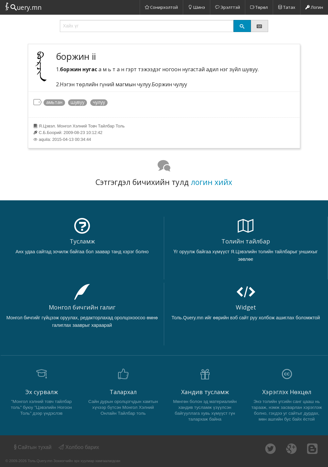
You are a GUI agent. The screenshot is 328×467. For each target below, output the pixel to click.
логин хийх (211, 182)
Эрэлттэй (227, 7)
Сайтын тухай (32, 447)
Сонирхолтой (161, 7)
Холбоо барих (79, 447)
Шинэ (196, 7)
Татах (286, 7)
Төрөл (259, 7)
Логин (314, 7)
